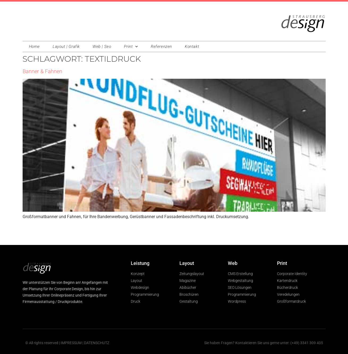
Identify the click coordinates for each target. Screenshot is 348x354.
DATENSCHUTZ (96, 343)
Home (34, 46)
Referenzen (161, 46)
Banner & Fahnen (42, 71)
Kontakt (192, 46)
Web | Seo (102, 46)
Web (232, 263)
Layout (186, 263)
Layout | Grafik (66, 46)
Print (131, 47)
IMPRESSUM (71, 343)
